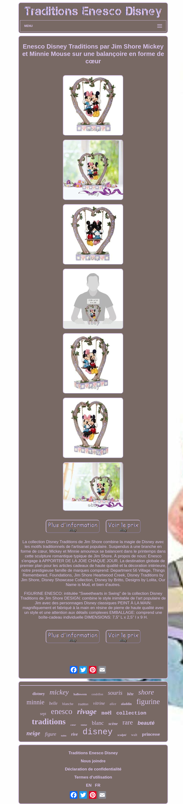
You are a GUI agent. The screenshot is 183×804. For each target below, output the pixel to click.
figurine (148, 701)
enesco (61, 711)
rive (74, 734)
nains (63, 735)
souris (115, 693)
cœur (73, 724)
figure (50, 734)
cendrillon (97, 694)
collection (131, 713)
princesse (151, 734)
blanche (67, 704)
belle (53, 703)
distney (38, 693)
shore (146, 692)
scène (113, 723)
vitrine (99, 703)
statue (84, 724)
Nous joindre (93, 761)
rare (127, 722)
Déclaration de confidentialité (93, 769)
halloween (80, 694)
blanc (98, 723)
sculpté (122, 735)
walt (134, 735)
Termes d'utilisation (93, 777)
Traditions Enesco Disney (93, 753)
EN (89, 785)
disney (98, 732)
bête (130, 694)
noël (106, 713)
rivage (87, 711)
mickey (59, 692)
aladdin (126, 704)
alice (113, 704)
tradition (83, 704)
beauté (145, 723)
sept (43, 714)
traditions (49, 721)
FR (98, 785)
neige (33, 733)
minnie (35, 702)
